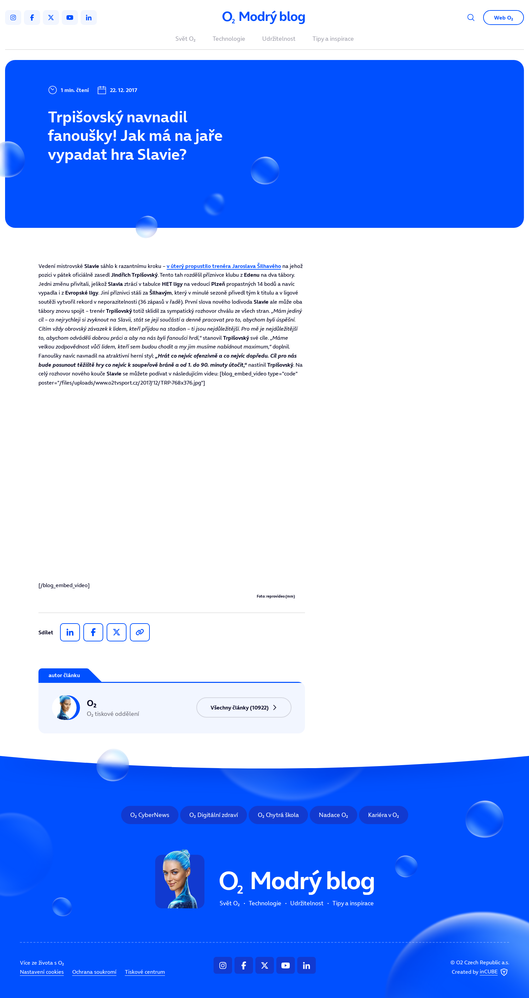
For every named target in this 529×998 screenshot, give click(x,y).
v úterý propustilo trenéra (224, 266)
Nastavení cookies (42, 971)
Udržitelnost (279, 39)
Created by (480, 972)
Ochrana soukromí (94, 971)
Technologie (229, 39)
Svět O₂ (185, 39)
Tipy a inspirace (333, 39)
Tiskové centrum (145, 971)
